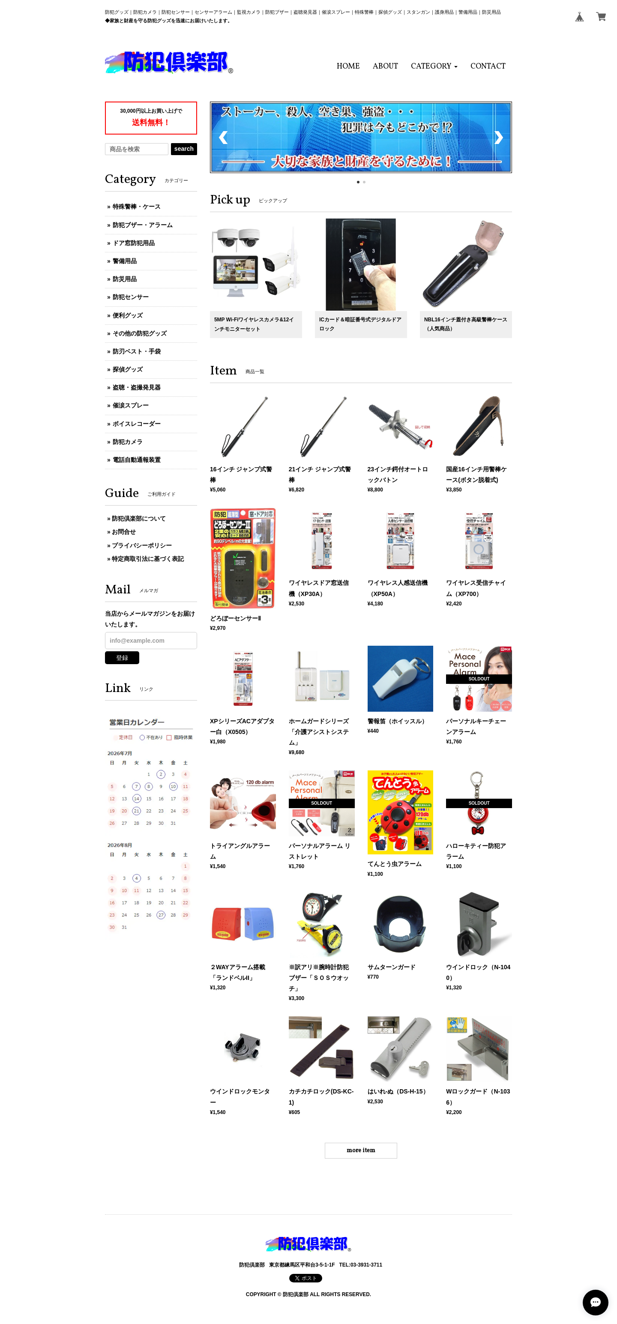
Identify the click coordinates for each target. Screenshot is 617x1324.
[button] (434, 67)
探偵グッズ (128, 369)
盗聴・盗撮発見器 (137, 387)
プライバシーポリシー (142, 545)
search (184, 148)
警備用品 (125, 261)
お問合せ (124, 531)
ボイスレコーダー (137, 423)
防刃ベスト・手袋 (137, 351)
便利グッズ (128, 315)
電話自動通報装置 (137, 459)
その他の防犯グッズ (140, 333)
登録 (122, 657)
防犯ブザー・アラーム (143, 225)
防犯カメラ (128, 441)
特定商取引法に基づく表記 (148, 558)
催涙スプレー (131, 405)
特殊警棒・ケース (137, 206)
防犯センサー (131, 297)
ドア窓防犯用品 (134, 243)
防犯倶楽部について (139, 518)
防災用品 (125, 279)
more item (361, 1151)
